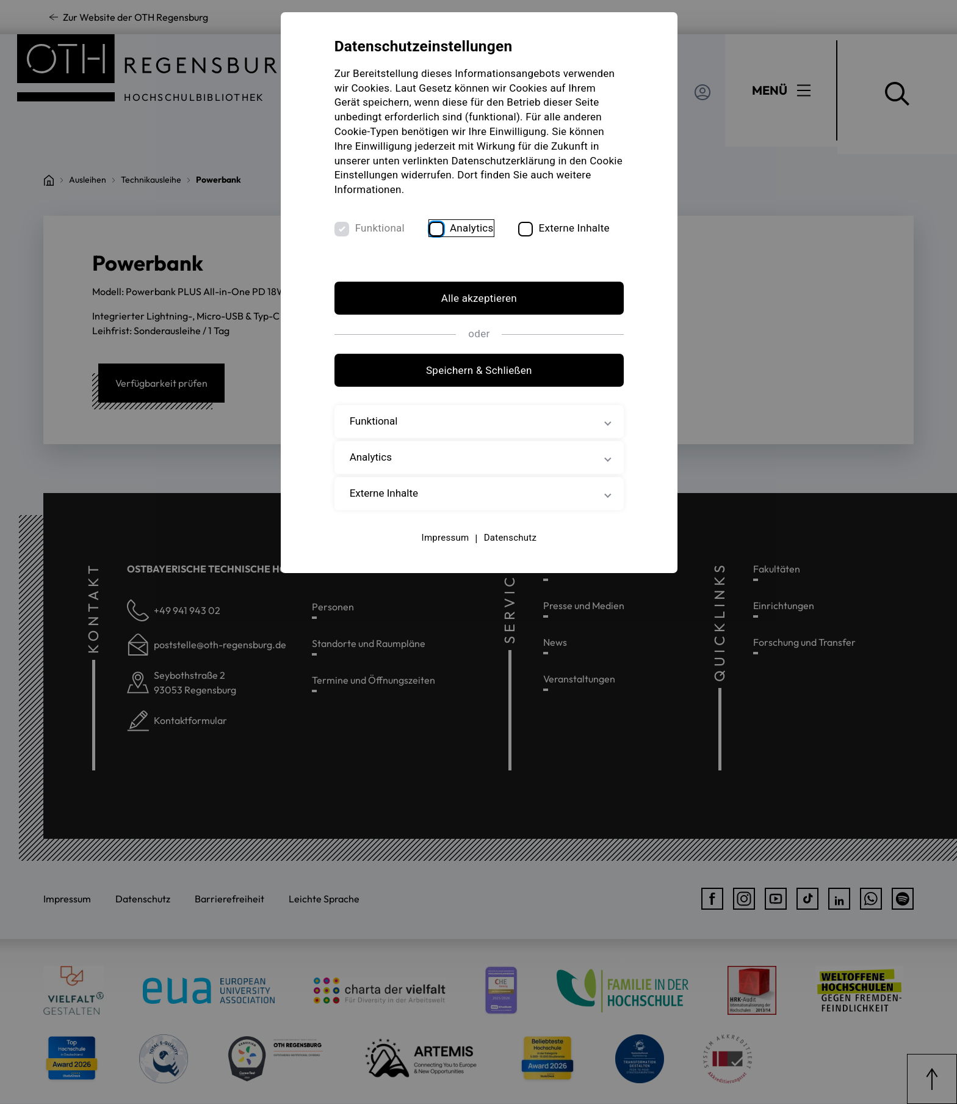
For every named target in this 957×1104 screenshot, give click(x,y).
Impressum (445, 537)
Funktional (380, 228)
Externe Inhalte (575, 228)
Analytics (472, 228)
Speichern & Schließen (478, 371)
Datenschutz (509, 537)
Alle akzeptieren (478, 299)
